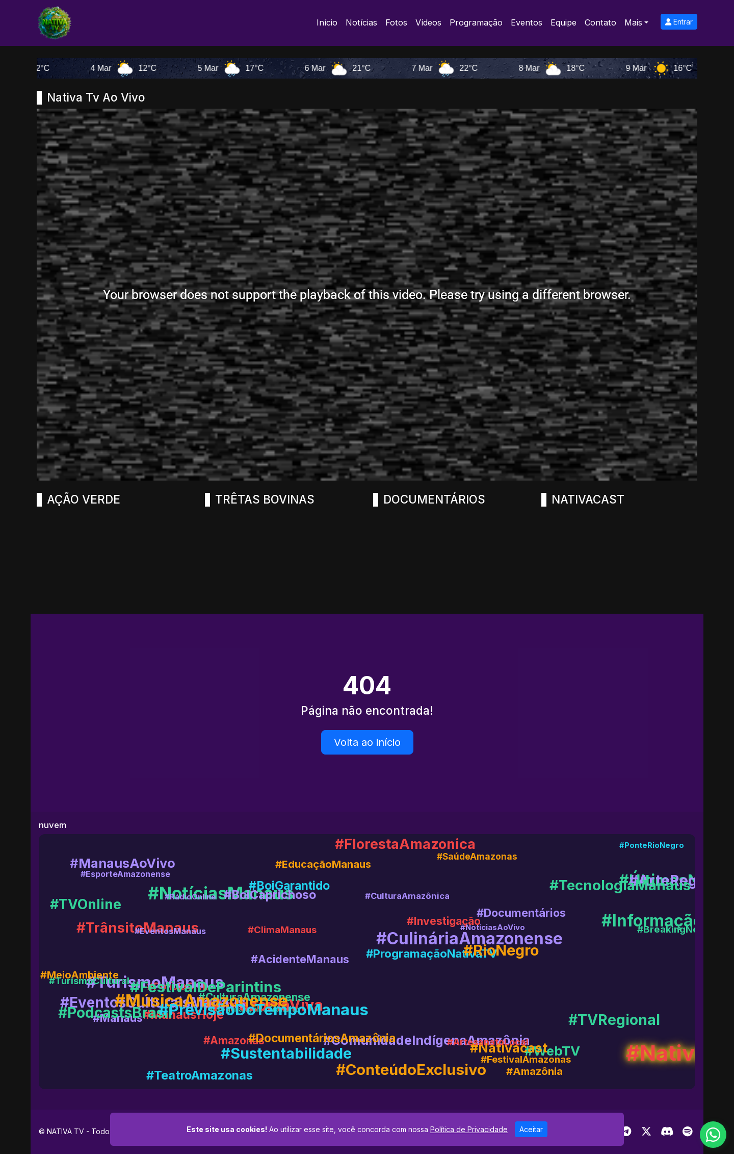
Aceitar (531, 1129)
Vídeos (428, 22)
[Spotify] (687, 1131)
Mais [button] (633, 22)
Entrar (679, 21)
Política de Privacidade (469, 1129)
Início (327, 22)
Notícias (361, 22)
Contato (600, 22)
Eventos (526, 22)
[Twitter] (646, 1131)
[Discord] (667, 1131)
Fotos (396, 22)
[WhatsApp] (713, 1134)
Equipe (563, 22)
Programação (476, 22)
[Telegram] (626, 1131)
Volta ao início (367, 742)
